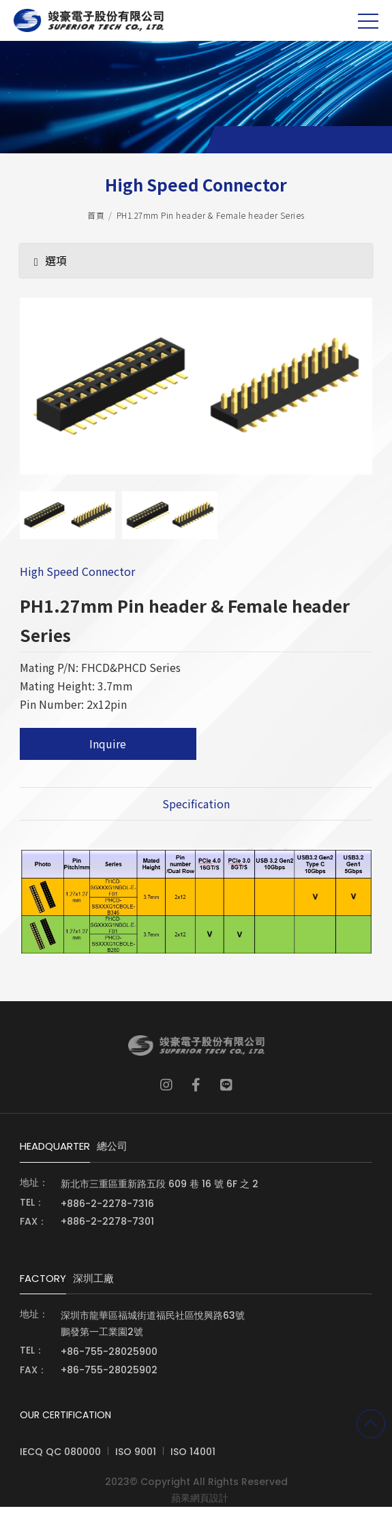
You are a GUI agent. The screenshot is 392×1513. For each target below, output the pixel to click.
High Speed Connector (77, 576)
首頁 (95, 218)
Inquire (107, 748)
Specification (196, 809)
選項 (50, 264)
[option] (196, 396)
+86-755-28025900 (109, 1357)
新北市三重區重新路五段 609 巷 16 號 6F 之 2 (159, 1190)
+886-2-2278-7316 (107, 1210)
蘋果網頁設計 (199, 1505)
